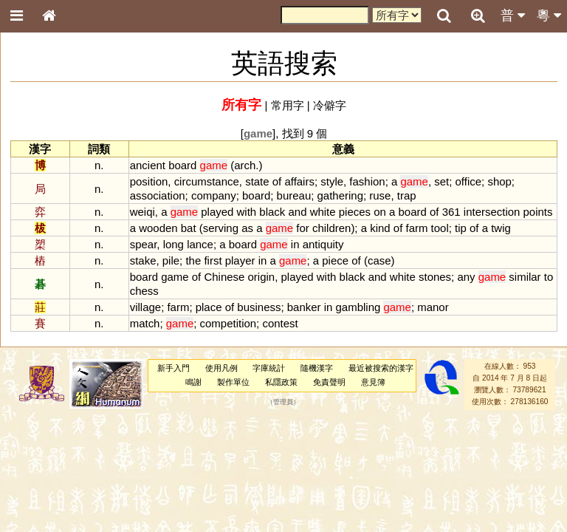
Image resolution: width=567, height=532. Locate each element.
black (272, 211)
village (145, 307)
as (247, 228)
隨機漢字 (316, 368)
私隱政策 (281, 382)
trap (406, 195)
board (182, 165)
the (193, 260)
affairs (299, 181)
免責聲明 (329, 382)
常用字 (287, 105)
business (259, 307)
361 (451, 211)
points (538, 211)
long (173, 244)
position (149, 181)
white (323, 211)
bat (188, 228)
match (145, 323)
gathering (340, 195)
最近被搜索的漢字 (380, 368)
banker (304, 307)
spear (143, 244)
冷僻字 (329, 105)
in (295, 244)
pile (170, 260)
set (441, 181)
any (466, 276)
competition (228, 323)
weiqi (142, 211)
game (174, 276)
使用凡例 (221, 368)
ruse (380, 195)
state (257, 181)
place (209, 307)
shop (499, 181)
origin (261, 276)
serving (220, 228)
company (213, 195)
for (302, 228)
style (331, 181)
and (297, 211)
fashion (367, 181)
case (379, 260)
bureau (294, 195)
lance (200, 244)
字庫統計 (268, 368)
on (380, 211)
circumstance (206, 181)
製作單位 (233, 382)
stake (143, 260)
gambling (358, 307)
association (157, 195)
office (469, 181)
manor (432, 307)
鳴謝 (193, 382)
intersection (492, 211)
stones (435, 276)
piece (335, 260)
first (212, 260)
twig (501, 228)
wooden (158, 228)
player (240, 260)
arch (244, 165)
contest (280, 323)
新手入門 (173, 368)
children (331, 228)
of (276, 181)
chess (144, 290)
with (247, 211)
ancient (147, 165)
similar (524, 276)
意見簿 (373, 382)
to (548, 276)
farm (416, 228)
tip (461, 228)
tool (440, 228)
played (217, 211)
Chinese (224, 276)
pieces (355, 211)
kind (380, 228)
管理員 (283, 402)
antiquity (323, 244)
